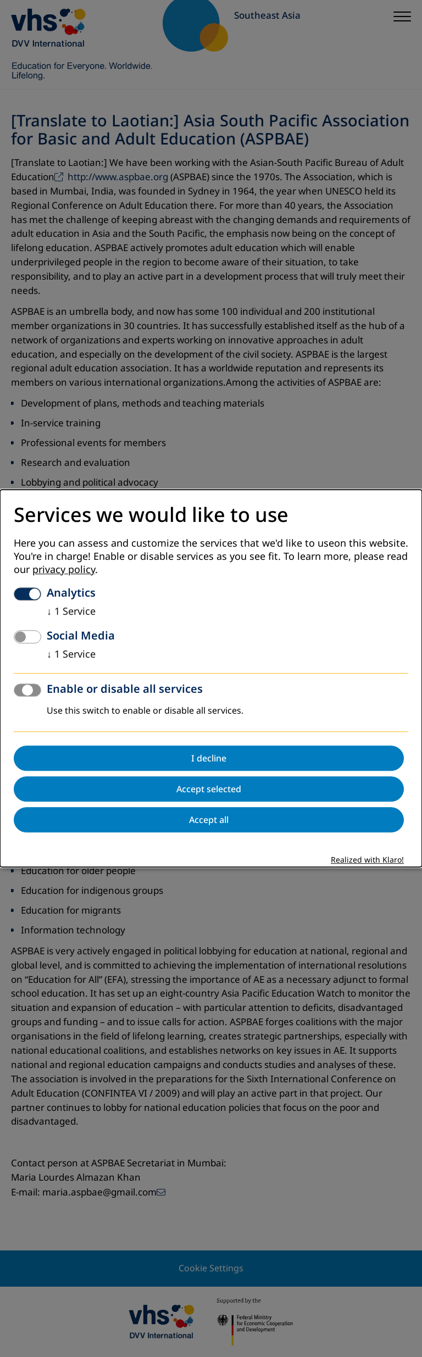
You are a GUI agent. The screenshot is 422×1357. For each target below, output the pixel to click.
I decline (208, 759)
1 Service (71, 612)
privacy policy (63, 570)
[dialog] (211, 678)
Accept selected (208, 789)
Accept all (209, 820)
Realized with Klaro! (367, 860)
